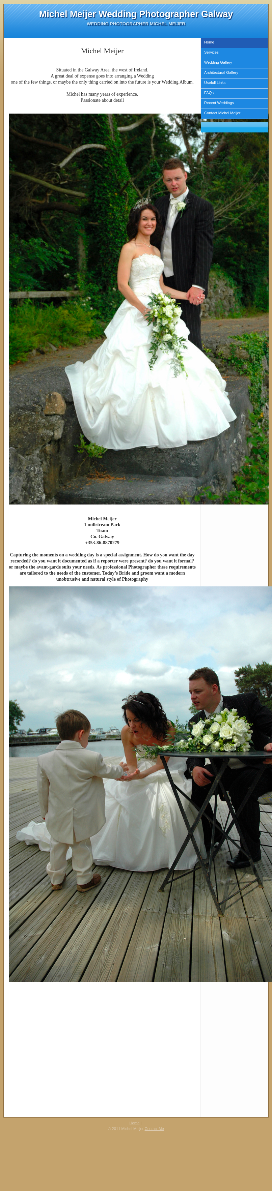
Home (209, 42)
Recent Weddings (219, 103)
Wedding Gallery (218, 62)
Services (211, 52)
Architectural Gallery (221, 72)
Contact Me (154, 1129)
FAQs (209, 93)
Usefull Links (214, 83)
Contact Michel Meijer (222, 113)
